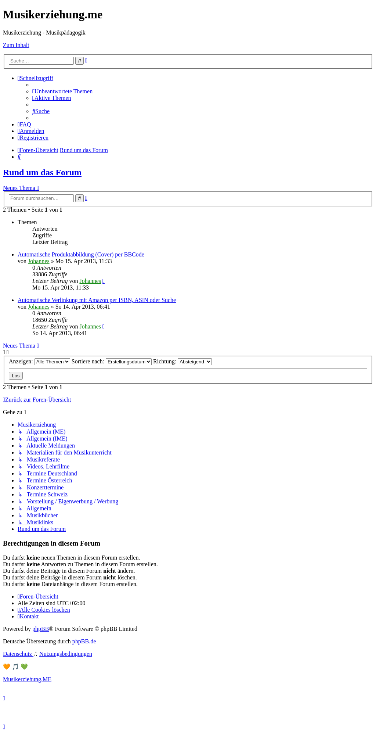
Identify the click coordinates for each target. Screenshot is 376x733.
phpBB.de (84, 641)
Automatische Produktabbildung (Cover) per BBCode (81, 254)
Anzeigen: (39, 361)
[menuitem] (62, 91)
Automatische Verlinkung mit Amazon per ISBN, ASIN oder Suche (97, 300)
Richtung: (182, 361)
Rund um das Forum (42, 172)
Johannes (39, 261)
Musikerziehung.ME (27, 679)
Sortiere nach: (112, 361)
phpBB (40, 629)
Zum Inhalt (16, 45)
